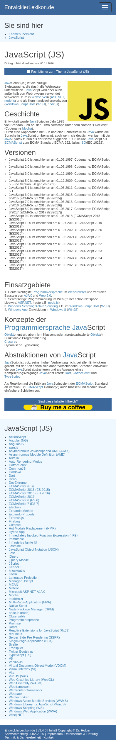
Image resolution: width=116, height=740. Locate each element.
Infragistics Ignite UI (23, 542)
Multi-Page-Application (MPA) (30, 602)
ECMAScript (13, 142)
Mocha (27, 128)
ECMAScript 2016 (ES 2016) (29, 493)
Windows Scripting (21, 306)
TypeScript (12, 376)
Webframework (20, 686)
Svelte (13, 644)
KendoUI (15, 567)
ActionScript (17, 437)
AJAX (28, 295)
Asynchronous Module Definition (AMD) (37, 454)
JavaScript (16, 37)
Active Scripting (47, 306)
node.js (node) (19, 613)
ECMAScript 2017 (21, 496)
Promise (15, 623)
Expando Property (22, 514)
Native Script (18, 605)
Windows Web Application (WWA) (33, 711)
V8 (11, 658)
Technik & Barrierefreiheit (23, 737)
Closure (10, 341)
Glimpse (15, 525)
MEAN (13, 584)
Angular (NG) (18, 440)
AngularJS (16, 444)
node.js (9, 100)
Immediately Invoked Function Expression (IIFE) (43, 535)
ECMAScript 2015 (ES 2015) (29, 489)
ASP (54, 97)
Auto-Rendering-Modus (25, 461)
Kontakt (48, 737)
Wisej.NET (16, 715)
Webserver (39, 97)
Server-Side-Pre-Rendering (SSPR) (34, 637)
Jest (12, 553)
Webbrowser (77, 292)
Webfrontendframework (25, 690)
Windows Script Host (20, 104)
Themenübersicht (21, 34)
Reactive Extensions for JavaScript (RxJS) (39, 630)
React (13, 627)
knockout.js (17, 570)
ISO (83, 142)
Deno (12, 479)
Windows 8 (58, 309)
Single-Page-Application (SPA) (31, 641)
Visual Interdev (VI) (22, 669)
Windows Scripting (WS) (26, 708)
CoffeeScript (81, 373)
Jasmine (15, 546)
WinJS (72, 309)
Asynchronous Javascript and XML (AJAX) (39, 451)
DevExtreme (18, 482)
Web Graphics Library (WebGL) (31, 679)
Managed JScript (21, 581)
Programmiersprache (48, 292)
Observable (17, 616)
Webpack (15, 693)
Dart (68, 373)
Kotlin (13, 574)
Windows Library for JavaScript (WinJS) (37, 704)
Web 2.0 (45, 295)
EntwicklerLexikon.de (29, 7)
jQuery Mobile (19, 560)
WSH (41, 104)
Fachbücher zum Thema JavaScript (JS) (60, 71)
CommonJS (17, 468)
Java (7, 83)
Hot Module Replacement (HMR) (32, 528)
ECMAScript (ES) (21, 486)
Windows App (18, 309)
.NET (60, 97)
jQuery (13, 556)
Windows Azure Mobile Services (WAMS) (38, 700)
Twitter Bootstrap (21, 651)
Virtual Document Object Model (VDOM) (37, 665)
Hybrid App (17, 532)
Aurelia (14, 458)
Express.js (16, 518)
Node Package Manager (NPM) (31, 609)
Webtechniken (19, 697)
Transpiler (16, 648)
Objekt (9, 334)
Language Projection (23, 577)
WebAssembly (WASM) (25, 683)
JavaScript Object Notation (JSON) (34, 549)
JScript (14, 563)
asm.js (13, 447)
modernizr (16, 598)
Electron (15, 507)
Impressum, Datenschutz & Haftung (72, 734)
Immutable (16, 539)
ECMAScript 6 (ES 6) (24, 500)
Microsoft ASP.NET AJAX (27, 591)
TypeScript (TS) (20, 655)
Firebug (14, 521)
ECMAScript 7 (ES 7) (24, 503)
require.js (15, 634)
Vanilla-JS (16, 662)
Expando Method (21, 510)
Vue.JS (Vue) (18, 676)
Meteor (14, 588)
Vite (11, 672)
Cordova (15, 472)
